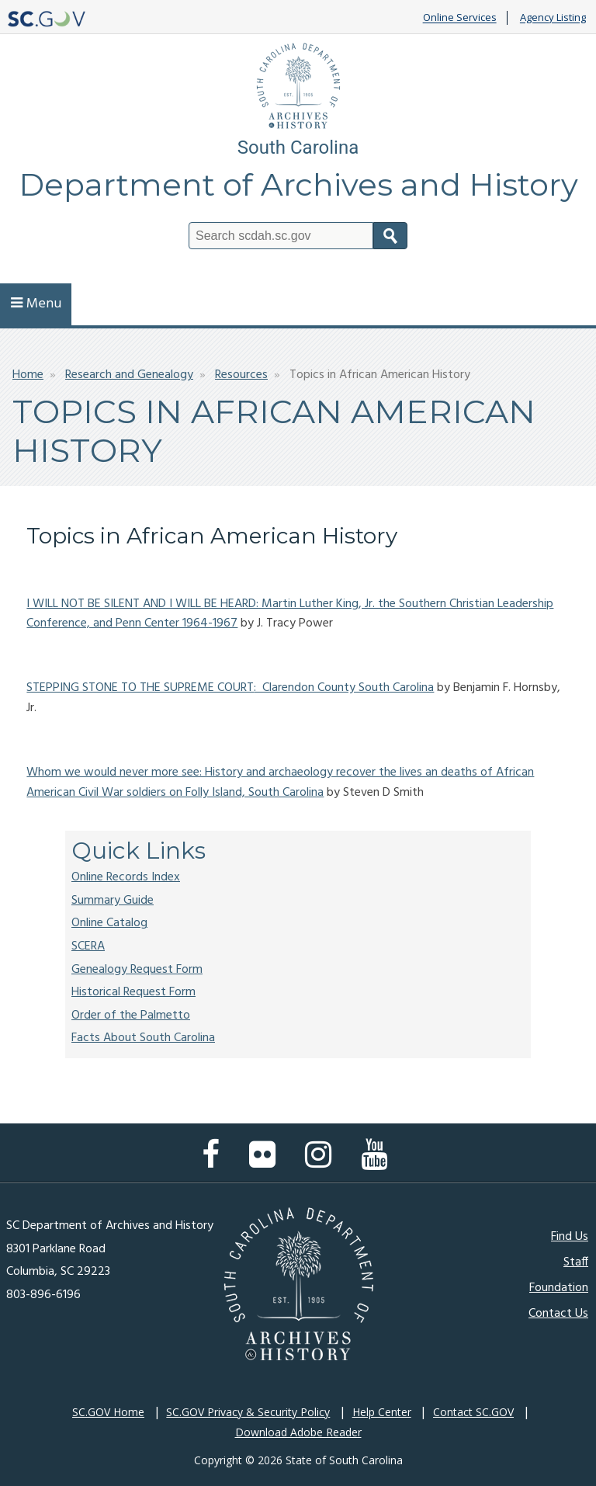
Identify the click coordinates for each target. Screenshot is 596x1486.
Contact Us (558, 1314)
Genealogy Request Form (137, 970)
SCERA (88, 946)
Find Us (569, 1237)
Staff (575, 1262)
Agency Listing (553, 18)
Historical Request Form (133, 992)
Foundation (558, 1288)
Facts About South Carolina (143, 1038)
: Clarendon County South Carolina (344, 688)
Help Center (381, 1411)
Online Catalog (109, 923)
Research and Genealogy (129, 375)
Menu (36, 304)
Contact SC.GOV (473, 1411)
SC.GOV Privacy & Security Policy (248, 1411)
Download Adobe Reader (298, 1432)
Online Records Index (125, 877)
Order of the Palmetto (130, 1015)
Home (27, 375)
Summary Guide (112, 901)
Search (390, 235)
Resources (241, 375)
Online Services (460, 18)
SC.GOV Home (108, 1411)
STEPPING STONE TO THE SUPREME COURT (140, 688)
